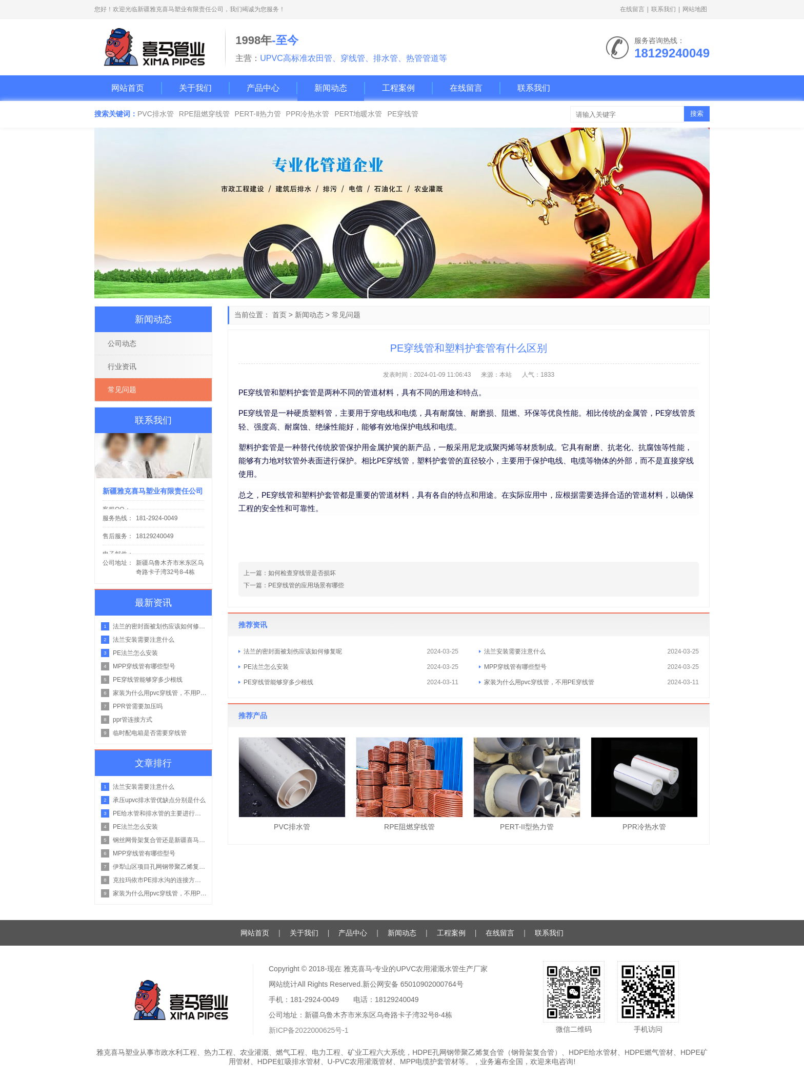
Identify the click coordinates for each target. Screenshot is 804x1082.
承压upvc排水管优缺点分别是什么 (159, 800)
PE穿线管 (402, 114)
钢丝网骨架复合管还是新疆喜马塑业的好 (160, 840)
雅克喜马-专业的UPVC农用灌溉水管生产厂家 (416, 969)
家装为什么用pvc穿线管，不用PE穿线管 (539, 682)
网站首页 (127, 88)
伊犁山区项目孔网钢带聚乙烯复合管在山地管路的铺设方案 (160, 866)
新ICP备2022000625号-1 (309, 1030)
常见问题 (346, 315)
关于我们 (195, 88)
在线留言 (632, 9)
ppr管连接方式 (132, 719)
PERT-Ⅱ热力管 (258, 114)
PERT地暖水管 (358, 114)
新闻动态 (330, 88)
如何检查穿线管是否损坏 (302, 573)
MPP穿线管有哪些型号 (515, 666)
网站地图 (694, 9)
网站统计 (283, 984)
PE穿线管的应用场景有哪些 (306, 585)
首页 (279, 315)
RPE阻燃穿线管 (204, 114)
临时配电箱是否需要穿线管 (150, 733)
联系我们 (663, 9)
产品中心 (263, 88)
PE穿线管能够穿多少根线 (278, 682)
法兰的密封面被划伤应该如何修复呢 (293, 651)
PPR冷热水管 (308, 114)
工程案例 (398, 88)
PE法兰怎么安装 (266, 666)
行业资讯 (122, 366)
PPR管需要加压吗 (138, 706)
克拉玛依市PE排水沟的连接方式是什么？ (160, 880)
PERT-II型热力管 (527, 827)
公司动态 (122, 343)
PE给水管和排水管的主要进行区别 (160, 813)
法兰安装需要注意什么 (515, 651)
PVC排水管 (155, 114)
